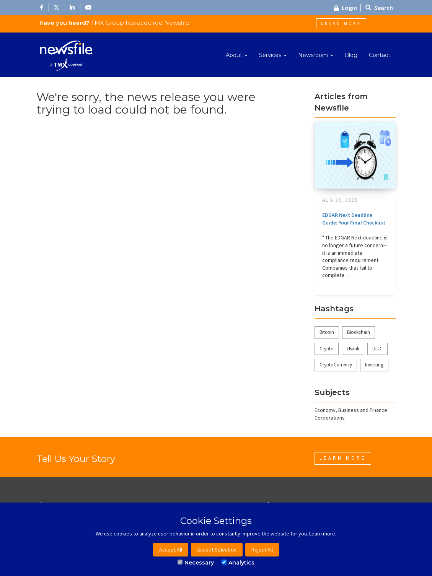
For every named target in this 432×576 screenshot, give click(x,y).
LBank (353, 348)
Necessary (196, 562)
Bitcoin (327, 332)
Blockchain (358, 332)
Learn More (341, 23)
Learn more (322, 533)
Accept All (170, 549)
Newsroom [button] (315, 55)
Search (379, 7)
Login (345, 7)
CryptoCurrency (336, 364)
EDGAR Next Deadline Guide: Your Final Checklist (353, 219)
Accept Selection (216, 549)
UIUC (377, 348)
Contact (379, 55)
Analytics (238, 562)
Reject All (262, 549)
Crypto (327, 348)
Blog (351, 55)
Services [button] (273, 55)
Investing (374, 364)
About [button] (237, 55)
